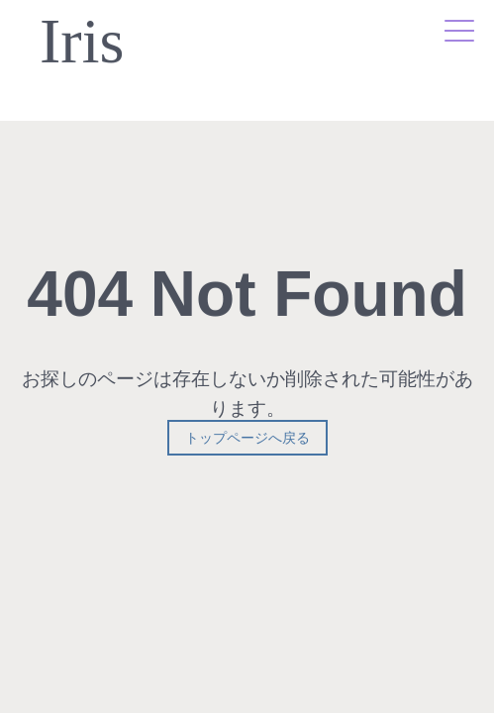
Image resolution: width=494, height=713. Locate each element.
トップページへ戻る (247, 438)
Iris (82, 42)
